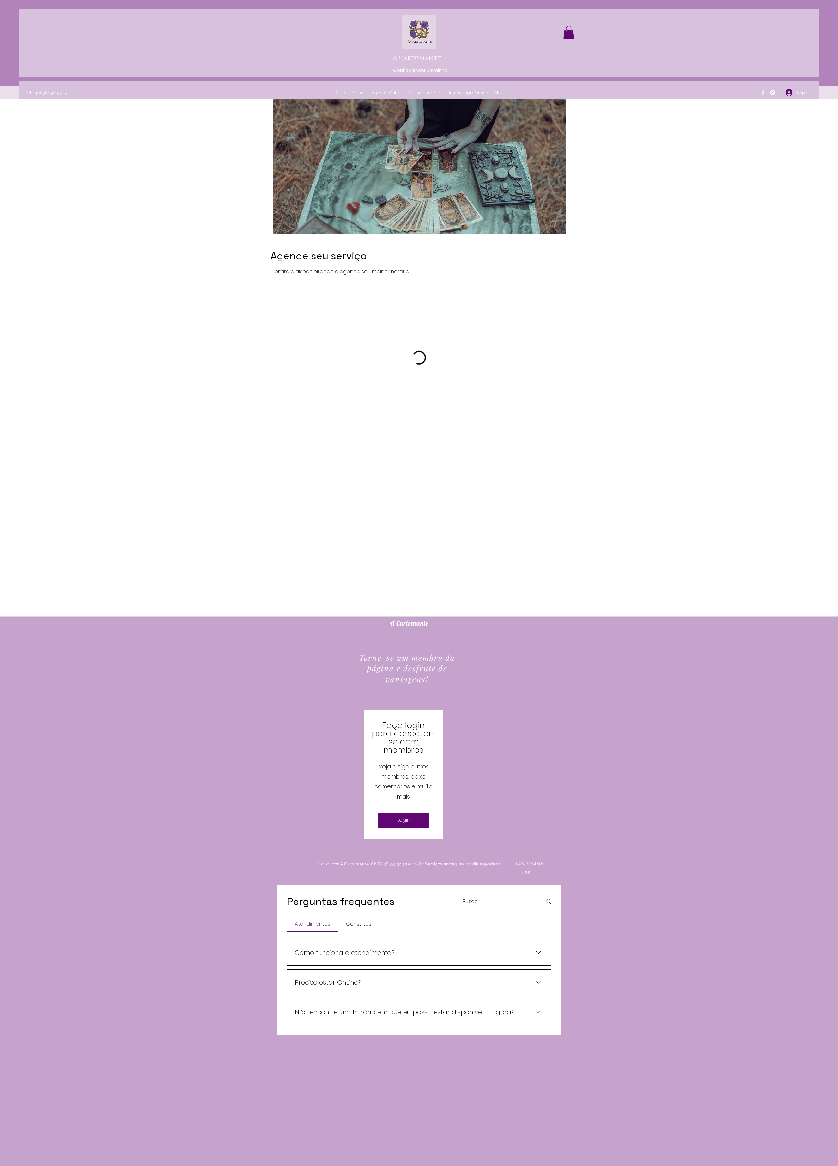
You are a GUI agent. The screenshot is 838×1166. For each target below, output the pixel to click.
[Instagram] (772, 92)
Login (403, 819)
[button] (568, 32)
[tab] (312, 924)
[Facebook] (763, 92)
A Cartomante (417, 58)
